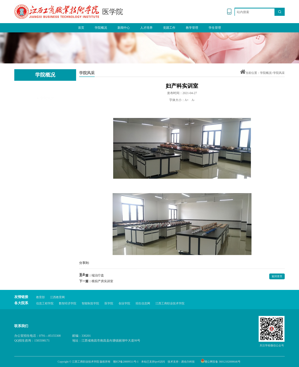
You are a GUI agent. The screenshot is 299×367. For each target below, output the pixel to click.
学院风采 (45, 112)
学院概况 (101, 27)
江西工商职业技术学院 (169, 303)
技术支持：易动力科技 (181, 361)
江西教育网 (57, 297)
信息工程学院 (45, 303)
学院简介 (45, 87)
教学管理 (192, 27)
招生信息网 (143, 303)
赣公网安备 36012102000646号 (220, 361)
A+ (187, 100)
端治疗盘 (98, 275)
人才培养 (146, 27)
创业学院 (124, 303)
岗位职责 (45, 100)
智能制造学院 (90, 303)
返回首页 (277, 276)
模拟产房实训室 (102, 281)
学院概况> (266, 72)
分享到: (84, 262)
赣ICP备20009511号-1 (125, 361)
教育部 (40, 297)
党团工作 (169, 27)
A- (193, 100)
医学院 (108, 303)
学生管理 (215, 27)
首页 (81, 27)
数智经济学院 (67, 303)
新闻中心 (123, 27)
